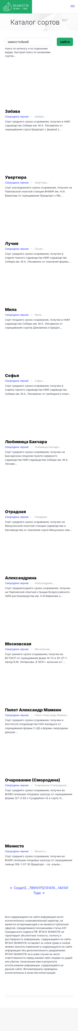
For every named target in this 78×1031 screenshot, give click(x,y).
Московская (18, 643)
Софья (12, 375)
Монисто (14, 846)
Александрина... (44, 583)
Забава (12, 111)
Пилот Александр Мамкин (33, 709)
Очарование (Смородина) (32, 780)
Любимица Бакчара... (48, 447)
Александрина (20, 577)
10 (37, 888)
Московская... (43, 649)
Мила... (39, 314)
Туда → (39, 893)
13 (46, 888)
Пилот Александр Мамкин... (52, 715)
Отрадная (15, 511)
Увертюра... (42, 182)
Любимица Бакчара (26, 441)
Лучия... (40, 248)
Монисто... (41, 851)
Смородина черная (16, 116)
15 (53, 888)
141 (65, 888)
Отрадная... (42, 517)
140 (60, 888)
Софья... (40, 380)
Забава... (40, 116)
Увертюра (15, 177)
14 (50, 888)
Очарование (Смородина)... (52, 785)
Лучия (11, 243)
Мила (11, 309)
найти (65, 42)
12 (43, 888)
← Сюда (16, 888)
